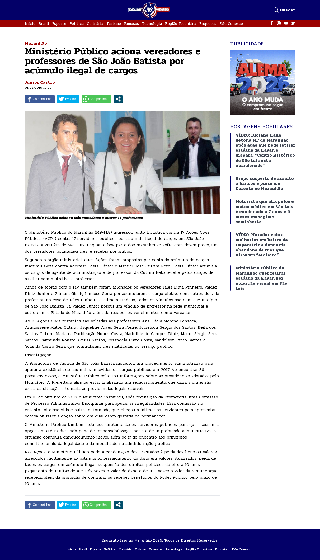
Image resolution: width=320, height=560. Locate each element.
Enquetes (207, 23)
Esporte (59, 23)
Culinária (95, 23)
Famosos (131, 23)
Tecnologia (152, 23)
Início (30, 23)
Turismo (113, 23)
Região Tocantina (180, 23)
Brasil (44, 23)
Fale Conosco (231, 23)
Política (76, 23)
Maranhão (36, 43)
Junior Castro (40, 82)
